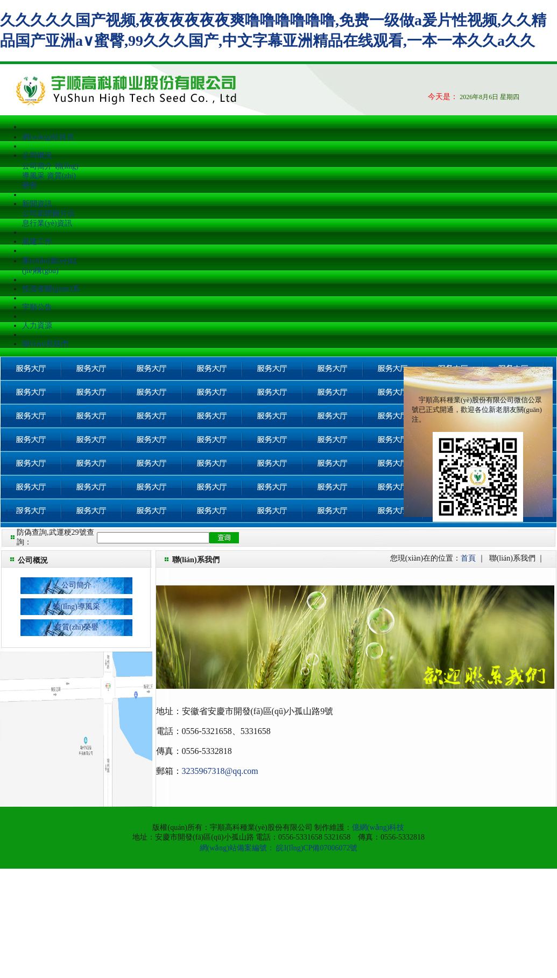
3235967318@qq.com (220, 771)
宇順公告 (37, 307)
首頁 (468, 558)
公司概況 (37, 155)
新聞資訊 (37, 204)
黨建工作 (37, 241)
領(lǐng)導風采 (76, 607)
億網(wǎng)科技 (378, 827)
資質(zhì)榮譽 (76, 627)
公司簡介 (37, 166)
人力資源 (37, 326)
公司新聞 (37, 213)
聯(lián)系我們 (45, 344)
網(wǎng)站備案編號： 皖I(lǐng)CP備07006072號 (279, 848)
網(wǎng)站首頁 (48, 137)
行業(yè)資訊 (51, 223)
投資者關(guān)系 (51, 289)
